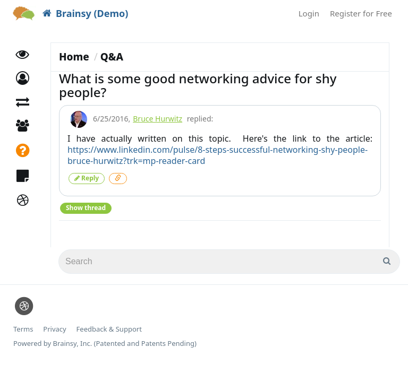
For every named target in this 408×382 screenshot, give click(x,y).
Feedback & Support (109, 329)
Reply (86, 178)
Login (309, 13)
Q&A (111, 57)
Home (74, 57)
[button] (23, 78)
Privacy (54, 329)
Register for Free (361, 13)
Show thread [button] (86, 207)
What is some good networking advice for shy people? (197, 85)
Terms (23, 329)
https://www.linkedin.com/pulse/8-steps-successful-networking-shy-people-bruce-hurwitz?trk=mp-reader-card (217, 155)
